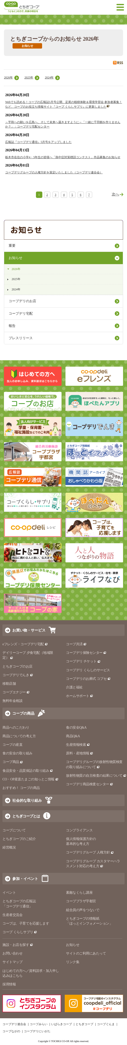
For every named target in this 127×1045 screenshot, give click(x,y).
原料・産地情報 (79, 753)
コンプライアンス (79, 830)
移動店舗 (9, 683)
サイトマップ (12, 962)
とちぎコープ (84, 1024)
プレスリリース (21, 338)
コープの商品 (23, 713)
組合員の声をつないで (82, 910)
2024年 (49, 77)
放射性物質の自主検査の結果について (96, 775)
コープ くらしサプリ (19, 932)
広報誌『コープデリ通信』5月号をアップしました (38, 142)
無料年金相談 (12, 701)
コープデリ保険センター (86, 653)
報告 (12, 326)
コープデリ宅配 (21, 313)
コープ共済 (76, 644)
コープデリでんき (17, 675)
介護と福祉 (74, 687)
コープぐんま (106, 1024)
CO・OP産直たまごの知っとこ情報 (30, 779)
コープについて (14, 830)
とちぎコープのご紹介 (19, 839)
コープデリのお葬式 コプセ (88, 679)
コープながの (11, 1031)
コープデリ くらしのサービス (88, 670)
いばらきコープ (61, 1024)
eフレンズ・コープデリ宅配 (25, 644)
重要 (12, 245)
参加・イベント (25, 879)
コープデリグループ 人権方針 (90, 852)
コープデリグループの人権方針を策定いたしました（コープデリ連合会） (54, 172)
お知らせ (15, 258)
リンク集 (72, 962)
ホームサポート (79, 696)
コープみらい (39, 1024)
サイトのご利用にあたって (86, 953)
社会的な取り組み (27, 800)
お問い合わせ (12, 953)
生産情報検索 (78, 745)
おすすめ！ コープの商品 (21, 788)
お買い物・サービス (29, 630)
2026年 (8, 77)
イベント (9, 892)
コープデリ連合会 (14, 1024)
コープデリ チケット (83, 661)
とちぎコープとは (26, 816)
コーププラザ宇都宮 (81, 901)
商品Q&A (73, 736)
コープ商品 (12, 762)
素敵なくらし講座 (79, 892)
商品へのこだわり (15, 727)
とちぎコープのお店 (17, 666)
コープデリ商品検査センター (89, 784)
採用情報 (9, 984)
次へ (115, 194)
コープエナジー (16, 692)
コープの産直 (12, 745)
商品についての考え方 (19, 736)
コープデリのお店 (22, 301)
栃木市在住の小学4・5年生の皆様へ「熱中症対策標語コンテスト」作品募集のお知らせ (62, 157)
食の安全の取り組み (17, 753)
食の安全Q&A (76, 727)
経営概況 (9, 847)
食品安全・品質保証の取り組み (27, 771)
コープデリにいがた (37, 1031)
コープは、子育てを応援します (25, 923)
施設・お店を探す (17, 945)
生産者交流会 (12, 915)
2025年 (28, 77)
